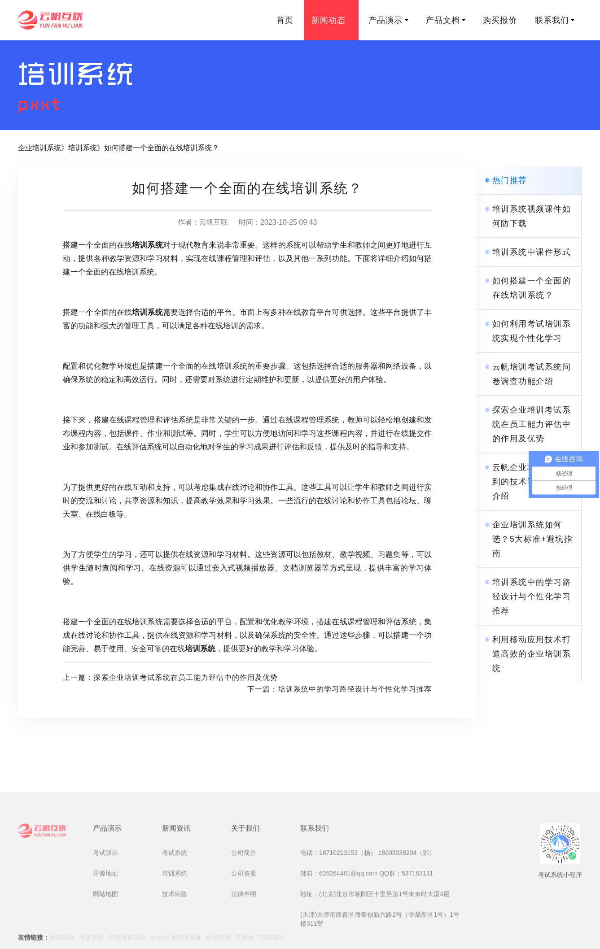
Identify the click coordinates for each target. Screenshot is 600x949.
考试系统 (174, 911)
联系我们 (554, 20)
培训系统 (82, 148)
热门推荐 (509, 180)
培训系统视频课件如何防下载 (531, 216)
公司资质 (243, 932)
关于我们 (245, 887)
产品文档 (445, 20)
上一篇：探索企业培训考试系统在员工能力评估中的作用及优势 (170, 677)
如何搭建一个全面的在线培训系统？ (161, 148)
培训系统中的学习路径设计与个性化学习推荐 (531, 596)
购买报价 (500, 20)
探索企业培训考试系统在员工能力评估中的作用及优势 (531, 424)
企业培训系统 (39, 148)
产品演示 (388, 20)
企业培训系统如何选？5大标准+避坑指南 (532, 539)
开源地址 (105, 932)
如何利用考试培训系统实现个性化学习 (531, 331)
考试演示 (105, 911)
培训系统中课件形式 (531, 252)
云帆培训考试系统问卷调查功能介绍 (531, 374)
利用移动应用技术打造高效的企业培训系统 (531, 654)
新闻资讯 (176, 887)
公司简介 (243, 911)
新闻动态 (331, 20)
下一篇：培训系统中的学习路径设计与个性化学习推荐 (339, 689)
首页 (284, 20)
